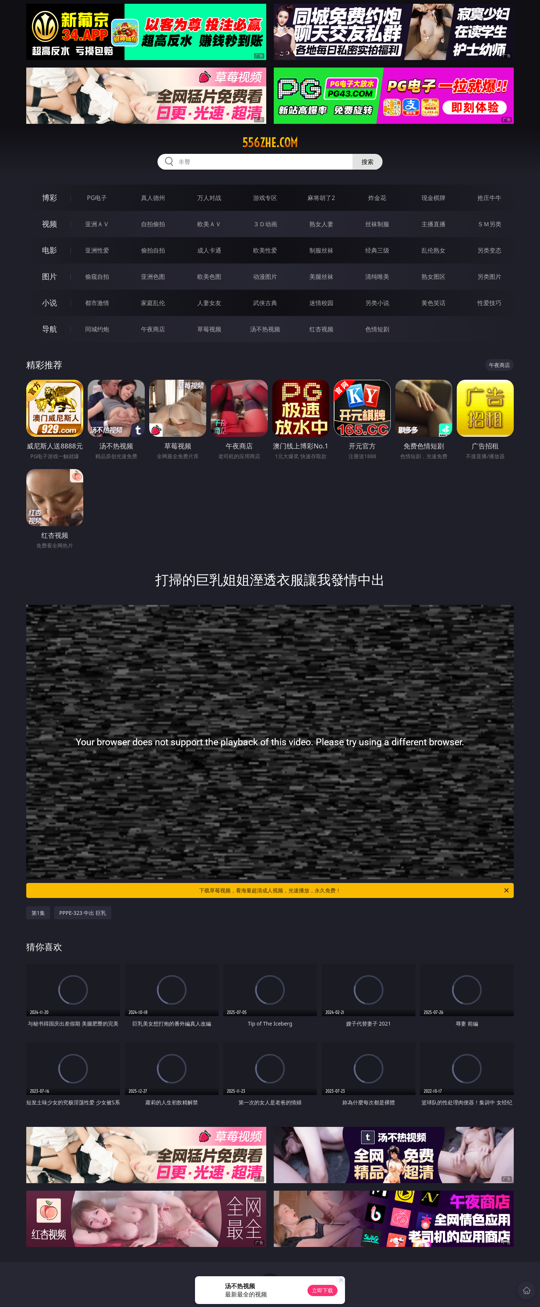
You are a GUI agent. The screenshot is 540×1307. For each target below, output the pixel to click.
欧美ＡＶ (209, 224)
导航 (49, 329)
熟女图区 (434, 276)
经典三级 (377, 250)
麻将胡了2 (321, 198)
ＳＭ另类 (489, 224)
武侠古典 (265, 303)
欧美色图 (209, 276)
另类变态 (489, 250)
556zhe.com (270, 142)
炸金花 (377, 198)
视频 (49, 224)
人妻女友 (209, 303)
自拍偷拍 (153, 224)
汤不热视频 (265, 329)
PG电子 (97, 198)
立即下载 (322, 1290)
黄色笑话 (434, 303)
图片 (49, 276)
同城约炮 (97, 329)
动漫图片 (265, 276)
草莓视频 (209, 329)
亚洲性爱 (97, 250)
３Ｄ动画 (265, 224)
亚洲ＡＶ (97, 224)
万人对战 (209, 198)
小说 (49, 303)
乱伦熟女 (434, 250)
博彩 (49, 198)
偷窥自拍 (97, 276)
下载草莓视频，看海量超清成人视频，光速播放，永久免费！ (354, 890)
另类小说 (377, 303)
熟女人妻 (321, 224)
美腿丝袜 (321, 276)
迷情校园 (321, 303)
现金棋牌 (434, 198)
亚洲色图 (153, 276)
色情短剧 (377, 329)
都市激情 (97, 303)
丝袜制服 (377, 224)
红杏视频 (321, 329)
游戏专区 (265, 198)
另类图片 (489, 276)
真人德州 (153, 198)
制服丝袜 (321, 250)
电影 (49, 250)
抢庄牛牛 (489, 198)
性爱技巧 (489, 303)
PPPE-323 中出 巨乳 (82, 912)
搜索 (368, 162)
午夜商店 (153, 329)
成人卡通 (209, 250)
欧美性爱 (265, 250)
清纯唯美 (377, 276)
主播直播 (434, 224)
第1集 (38, 912)
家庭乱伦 (153, 303)
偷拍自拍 (153, 250)
